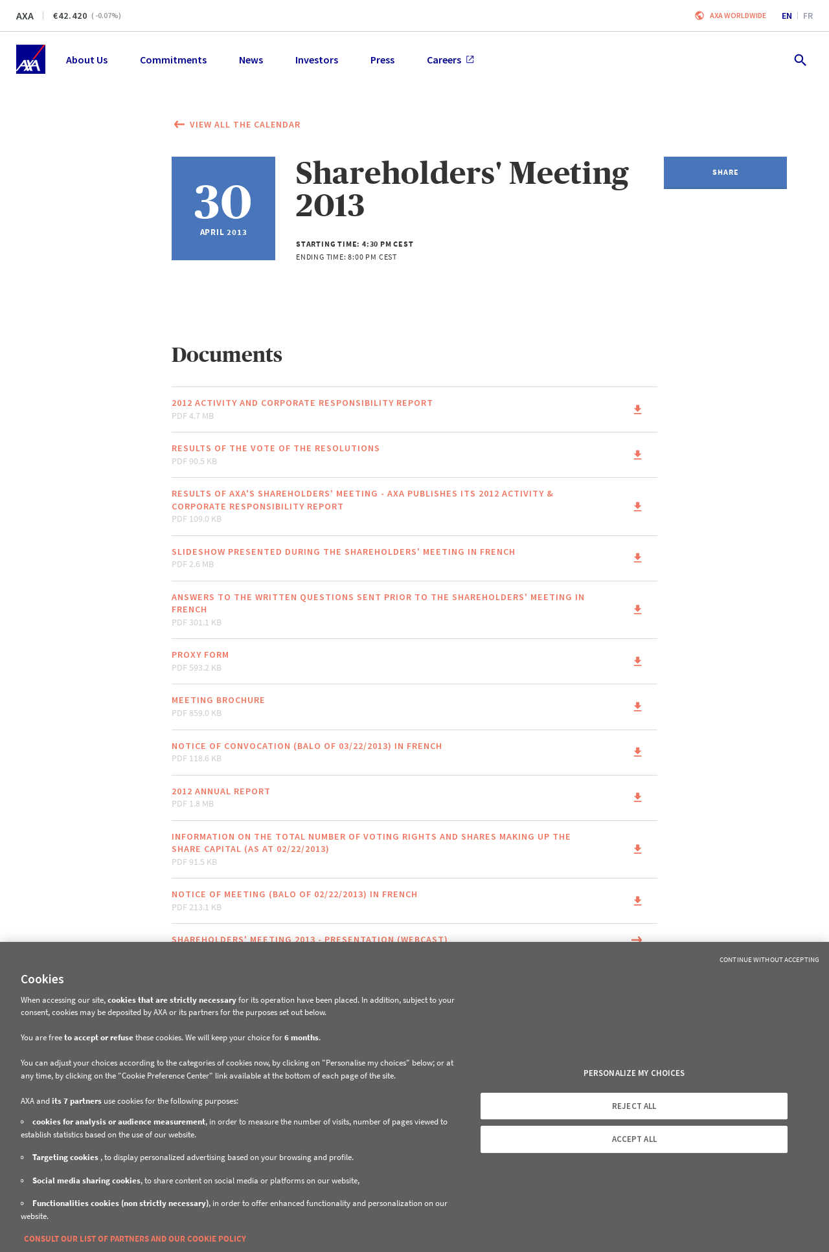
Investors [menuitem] (316, 59)
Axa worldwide (738, 15)
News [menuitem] (251, 59)
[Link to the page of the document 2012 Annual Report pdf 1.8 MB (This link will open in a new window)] (414, 798)
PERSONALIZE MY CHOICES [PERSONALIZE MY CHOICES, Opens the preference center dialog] (634, 1073)
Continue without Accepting (769, 959)
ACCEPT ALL (634, 1139)
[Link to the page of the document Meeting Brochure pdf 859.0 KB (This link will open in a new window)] (414, 706)
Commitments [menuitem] (173, 59)
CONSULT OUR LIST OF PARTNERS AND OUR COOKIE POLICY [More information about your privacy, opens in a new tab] (135, 1238)
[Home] (30, 59)
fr (808, 15)
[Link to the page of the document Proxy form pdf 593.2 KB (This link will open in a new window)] (414, 661)
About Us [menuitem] (87, 59)
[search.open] (799, 59)
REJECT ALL (634, 1106)
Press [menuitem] (382, 59)
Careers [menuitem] (450, 59)
